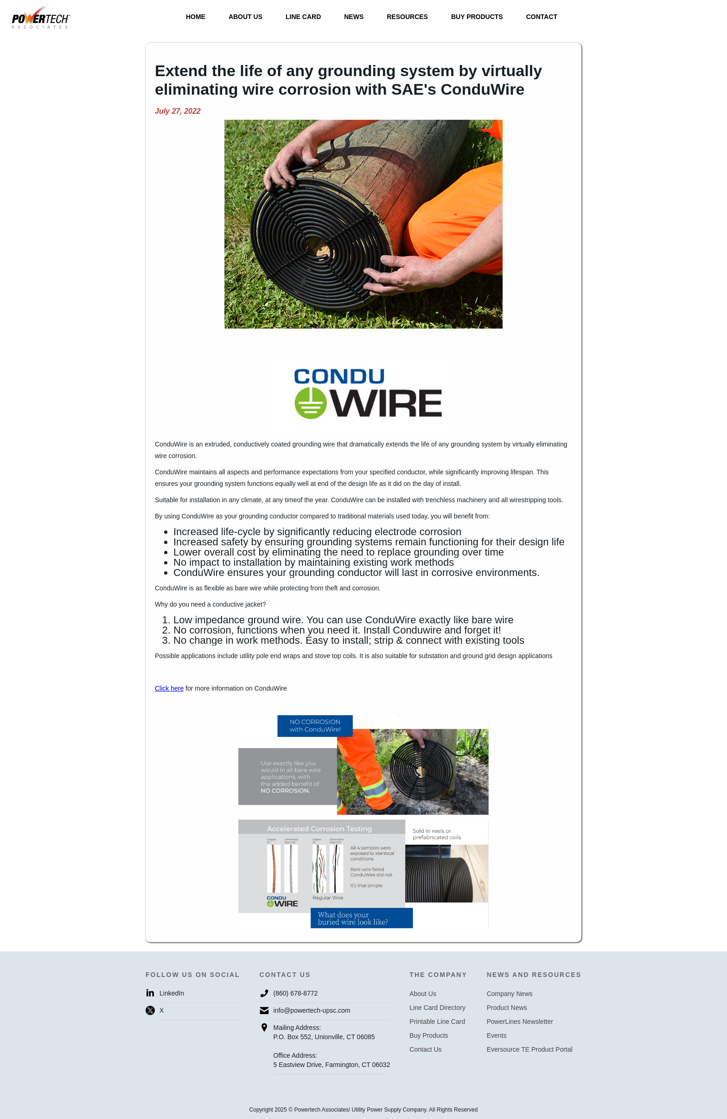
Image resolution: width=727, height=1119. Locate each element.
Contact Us (425, 1049)
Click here (169, 688)
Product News (507, 1007)
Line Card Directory (437, 1007)
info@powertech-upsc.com (312, 1010)
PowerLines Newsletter (520, 1021)
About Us (422, 993)
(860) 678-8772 (296, 993)
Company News (510, 993)
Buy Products (428, 1035)
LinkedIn (171, 993)
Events (497, 1035)
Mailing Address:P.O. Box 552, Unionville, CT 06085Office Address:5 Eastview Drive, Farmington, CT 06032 (332, 1046)
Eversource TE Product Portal (530, 1049)
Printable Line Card (437, 1021)
